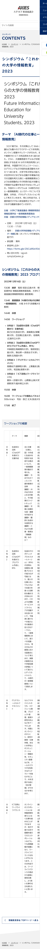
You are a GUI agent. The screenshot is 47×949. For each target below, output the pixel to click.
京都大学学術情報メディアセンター (25, 217)
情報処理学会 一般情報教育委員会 (19, 214)
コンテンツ (14, 44)
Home (4, 44)
